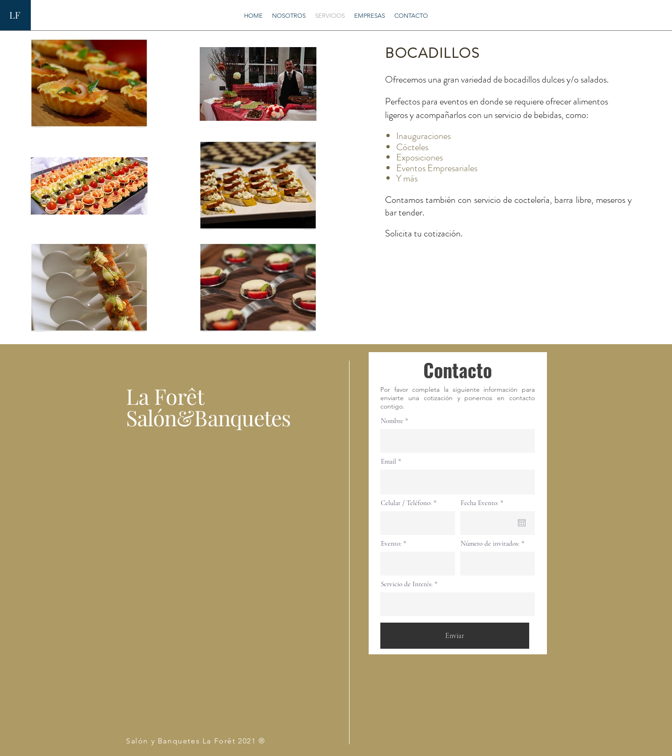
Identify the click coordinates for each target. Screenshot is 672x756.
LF (14, 14)
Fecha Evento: (484, 502)
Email (388, 461)
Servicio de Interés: (407, 584)
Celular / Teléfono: (406, 502)
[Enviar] (454, 636)
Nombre (392, 420)
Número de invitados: (490, 543)
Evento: (391, 543)
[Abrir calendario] (521, 523)
